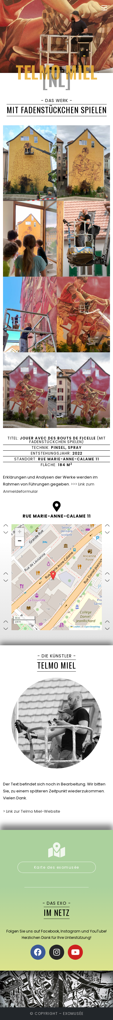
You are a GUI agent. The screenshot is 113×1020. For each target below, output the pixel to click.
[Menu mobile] (104, 8)
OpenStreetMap (92, 626)
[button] (53, 575)
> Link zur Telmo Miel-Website (31, 811)
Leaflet (75, 626)
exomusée (73, 1013)
